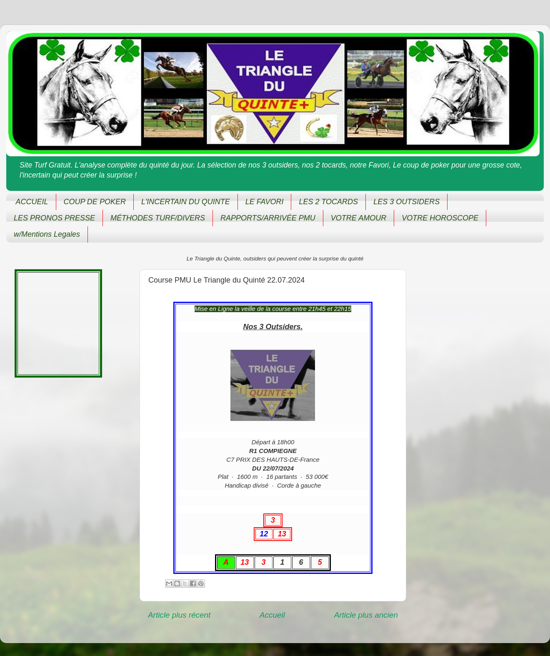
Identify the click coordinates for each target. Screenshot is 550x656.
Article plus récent (179, 615)
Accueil (272, 615)
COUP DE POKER (95, 202)
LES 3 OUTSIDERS (406, 202)
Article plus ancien (366, 615)
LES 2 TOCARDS (328, 202)
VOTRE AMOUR (358, 218)
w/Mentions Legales (47, 234)
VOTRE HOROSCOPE (440, 218)
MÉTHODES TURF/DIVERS (157, 218)
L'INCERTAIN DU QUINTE (185, 202)
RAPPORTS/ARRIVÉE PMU (267, 218)
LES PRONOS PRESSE (54, 218)
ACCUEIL (32, 202)
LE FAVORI (264, 202)
